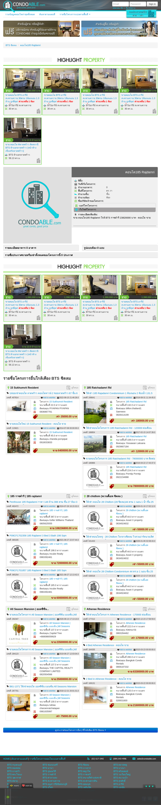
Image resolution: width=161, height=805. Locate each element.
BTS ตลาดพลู (120, 764)
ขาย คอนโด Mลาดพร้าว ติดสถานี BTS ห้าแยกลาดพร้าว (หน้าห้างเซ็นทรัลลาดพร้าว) (21, 147)
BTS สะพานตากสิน (87, 781)
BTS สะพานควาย (51, 781)
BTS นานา (48, 768)
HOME (6, 758)
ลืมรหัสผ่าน (130, 8)
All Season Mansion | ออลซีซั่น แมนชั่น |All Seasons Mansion (55, 626)
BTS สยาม (12, 781)
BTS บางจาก (84, 768)
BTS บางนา (119, 768)
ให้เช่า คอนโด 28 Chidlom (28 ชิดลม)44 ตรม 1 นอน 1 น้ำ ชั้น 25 (119, 501)
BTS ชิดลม (11, 45)
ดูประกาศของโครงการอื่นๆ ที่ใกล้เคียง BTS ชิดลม (80, 730)
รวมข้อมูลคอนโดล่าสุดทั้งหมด (20, 14)
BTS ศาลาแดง (50, 777)
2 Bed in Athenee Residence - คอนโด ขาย (108, 678)
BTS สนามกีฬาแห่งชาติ (89, 777)
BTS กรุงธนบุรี (14, 764)
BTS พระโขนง (14, 774)
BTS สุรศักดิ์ (119, 781)
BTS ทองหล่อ (13, 768)
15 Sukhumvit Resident (60, 401)
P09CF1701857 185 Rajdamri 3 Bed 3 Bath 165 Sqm (37, 570)
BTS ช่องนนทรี (50, 764)
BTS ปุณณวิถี (49, 771)
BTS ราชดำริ (49, 774)
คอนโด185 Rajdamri (30, 45)
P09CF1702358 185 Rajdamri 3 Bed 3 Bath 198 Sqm (37, 535)
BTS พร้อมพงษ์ (121, 771)
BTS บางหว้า (13, 771)
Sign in (152, 4)
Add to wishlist (48, 397)
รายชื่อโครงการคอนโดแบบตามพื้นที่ (47, 758)
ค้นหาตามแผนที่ (47, 14)
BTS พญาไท (84, 771)
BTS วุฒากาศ (14, 777)
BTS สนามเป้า (121, 777)
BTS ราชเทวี (84, 774)
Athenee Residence (135, 623)
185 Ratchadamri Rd (136, 401)
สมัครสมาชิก (118, 8)
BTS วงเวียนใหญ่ (122, 774)
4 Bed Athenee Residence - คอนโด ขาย (107, 645)
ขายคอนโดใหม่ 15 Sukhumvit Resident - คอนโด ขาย (37, 423)
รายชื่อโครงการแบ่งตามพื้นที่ (75, 14)
